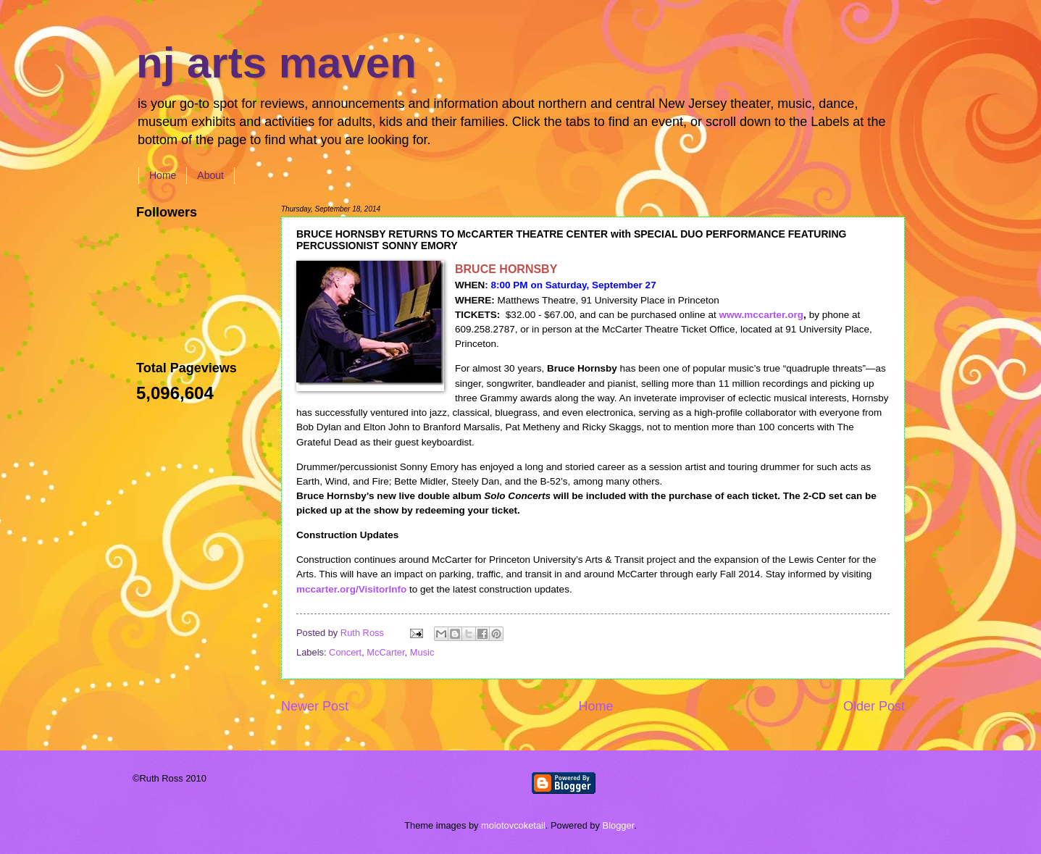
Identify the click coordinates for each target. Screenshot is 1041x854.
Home (162, 175)
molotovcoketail (513, 825)
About (210, 175)
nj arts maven (276, 62)
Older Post (874, 706)
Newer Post (314, 706)
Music (422, 652)
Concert (345, 652)
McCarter (385, 652)
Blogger (619, 825)
